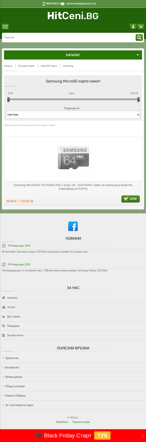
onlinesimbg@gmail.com (81, 3)
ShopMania (62, 422)
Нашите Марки (15, 395)
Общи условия (15, 386)
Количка (140, 27)
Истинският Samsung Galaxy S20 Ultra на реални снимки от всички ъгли (45, 251)
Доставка (13, 316)
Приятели (11, 358)
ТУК (102, 435)
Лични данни (13, 377)
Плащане (13, 326)
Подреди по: (72, 108)
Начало (12, 298)
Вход (133, 27)
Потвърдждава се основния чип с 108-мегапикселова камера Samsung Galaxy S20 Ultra (55, 270)
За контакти (15, 335)
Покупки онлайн (81, 422)
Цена (72, 93)
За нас (11, 307)
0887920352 (53, 3)
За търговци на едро (19, 405)
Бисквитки (12, 367)
